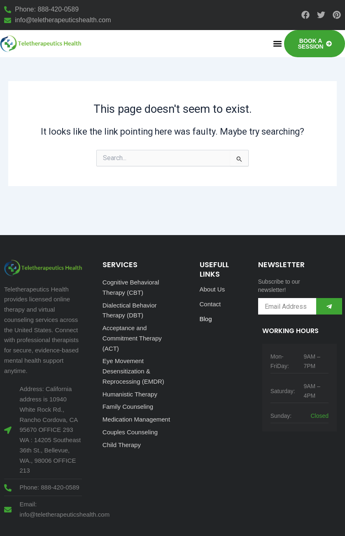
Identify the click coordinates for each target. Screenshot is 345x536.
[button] (277, 43)
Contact (210, 304)
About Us (212, 289)
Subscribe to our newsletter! (279, 285)
